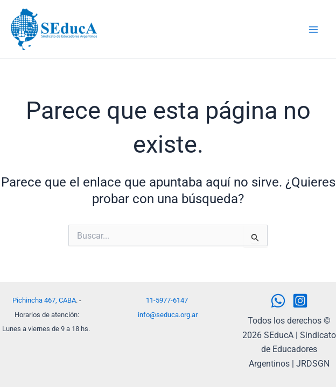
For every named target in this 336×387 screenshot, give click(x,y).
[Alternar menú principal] (313, 29)
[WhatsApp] (278, 301)
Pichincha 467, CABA (44, 300)
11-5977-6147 (167, 300)
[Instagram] (300, 301)
